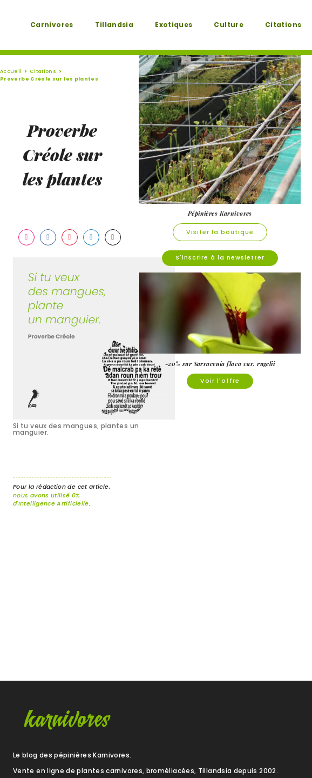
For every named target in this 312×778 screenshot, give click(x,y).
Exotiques (173, 24)
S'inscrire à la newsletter (219, 258)
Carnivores (51, 24)
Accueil (11, 71)
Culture (228, 24)
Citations (283, 24)
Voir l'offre (220, 381)
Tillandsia (114, 24)
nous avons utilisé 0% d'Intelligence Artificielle (51, 499)
